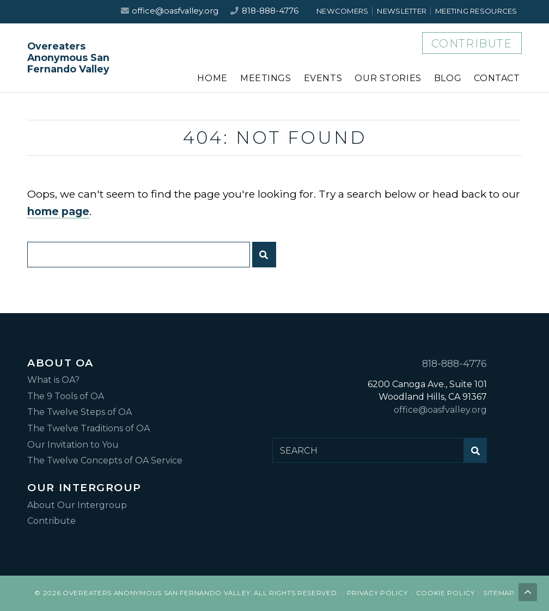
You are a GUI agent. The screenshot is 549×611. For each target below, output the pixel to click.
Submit (266, 258)
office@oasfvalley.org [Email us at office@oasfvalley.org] (175, 11)
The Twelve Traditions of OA (88, 428)
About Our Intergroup (77, 505)
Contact (497, 78)
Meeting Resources (476, 11)
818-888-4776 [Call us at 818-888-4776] (270, 11)
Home (212, 78)
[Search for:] (138, 254)
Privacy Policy (377, 593)
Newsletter (401, 11)
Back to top (529, 593)
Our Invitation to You (73, 444)
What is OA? (53, 380)
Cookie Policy (445, 593)
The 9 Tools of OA (65, 396)
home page (58, 211)
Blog (447, 78)
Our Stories (388, 78)
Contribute (472, 43)
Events (323, 78)
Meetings (265, 78)
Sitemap (499, 593)
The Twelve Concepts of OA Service (104, 460)
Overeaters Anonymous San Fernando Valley (68, 57)
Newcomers (342, 11)
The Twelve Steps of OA (79, 412)
